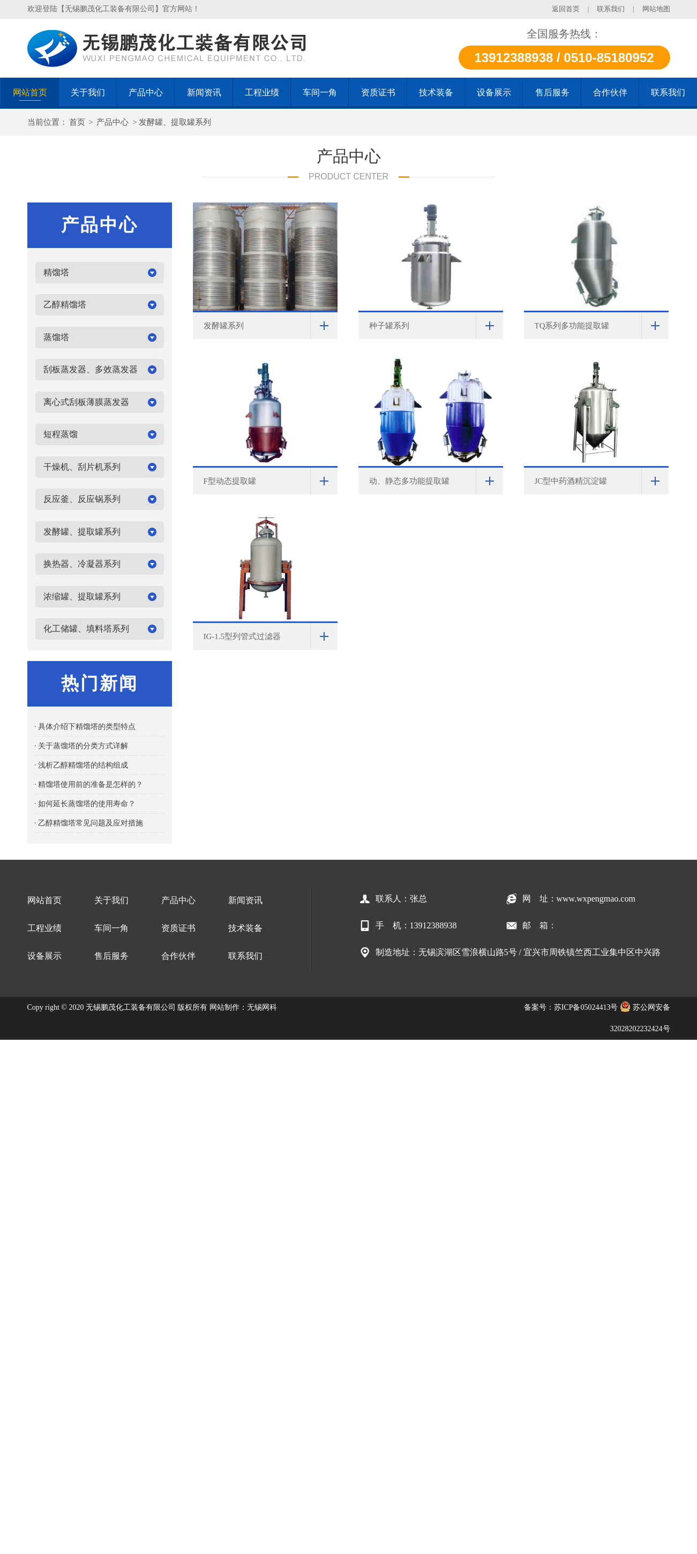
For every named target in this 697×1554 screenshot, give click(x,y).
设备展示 (44, 955)
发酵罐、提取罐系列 (175, 122)
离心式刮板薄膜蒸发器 (86, 402)
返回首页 (566, 9)
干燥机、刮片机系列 (82, 466)
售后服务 (111, 955)
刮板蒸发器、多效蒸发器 (90, 369)
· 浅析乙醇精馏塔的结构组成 (81, 765)
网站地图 (656, 9)
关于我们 (111, 900)
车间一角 (111, 928)
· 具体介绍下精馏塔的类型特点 (85, 727)
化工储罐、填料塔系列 (86, 628)
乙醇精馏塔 (64, 304)
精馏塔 (56, 272)
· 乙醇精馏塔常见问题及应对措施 (88, 823)
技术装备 (245, 928)
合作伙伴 (178, 955)
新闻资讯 (245, 900)
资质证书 (178, 928)
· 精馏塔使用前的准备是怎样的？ (88, 784)
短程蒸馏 (60, 434)
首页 (77, 122)
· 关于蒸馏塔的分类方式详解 (81, 746)
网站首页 (44, 900)
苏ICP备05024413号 (586, 1007)
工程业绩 (44, 928)
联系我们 (611, 9)
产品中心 (112, 122)
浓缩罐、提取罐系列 (82, 596)
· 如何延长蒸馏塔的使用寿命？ (85, 804)
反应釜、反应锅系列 (82, 499)
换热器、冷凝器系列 (82, 563)
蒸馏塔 (56, 337)
